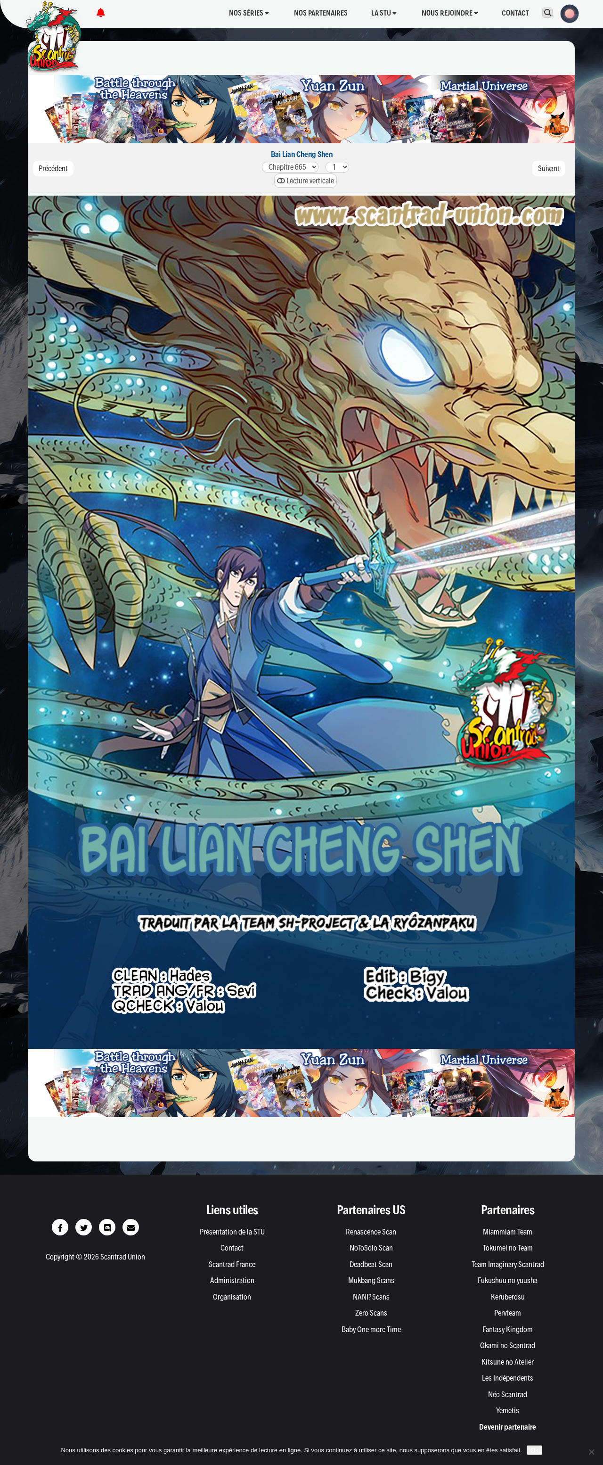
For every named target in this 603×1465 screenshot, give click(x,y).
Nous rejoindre (450, 13)
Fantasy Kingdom (507, 1329)
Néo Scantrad (507, 1394)
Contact (515, 13)
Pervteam (507, 1313)
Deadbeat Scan (371, 1264)
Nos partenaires (321, 13)
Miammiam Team (507, 1231)
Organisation (232, 1296)
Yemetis (507, 1410)
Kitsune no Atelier (507, 1362)
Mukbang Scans (371, 1280)
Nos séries (249, 13)
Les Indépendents (507, 1378)
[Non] (591, 1452)
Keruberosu (508, 1296)
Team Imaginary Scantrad (508, 1264)
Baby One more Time (371, 1329)
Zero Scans (371, 1313)
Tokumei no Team (508, 1247)
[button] (566, 12)
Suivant (549, 168)
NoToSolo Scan (371, 1247)
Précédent (53, 168)
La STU (384, 13)
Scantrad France (232, 1264)
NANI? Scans (371, 1296)
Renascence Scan (371, 1231)
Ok (534, 1450)
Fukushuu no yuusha (508, 1280)
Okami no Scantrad (507, 1345)
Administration (232, 1280)
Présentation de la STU (232, 1231)
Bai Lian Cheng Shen (302, 154)
